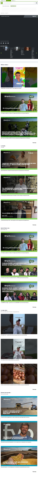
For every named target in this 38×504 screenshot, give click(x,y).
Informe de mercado (4, 394)
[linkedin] (6, 43)
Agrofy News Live (4, 229)
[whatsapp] (8, 43)
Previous (1, 55)
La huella (2, 147)
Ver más (35, 142)
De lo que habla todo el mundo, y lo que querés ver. (10, 311)
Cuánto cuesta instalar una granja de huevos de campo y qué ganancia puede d (33, 54)
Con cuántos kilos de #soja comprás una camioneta (22, 52)
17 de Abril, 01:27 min (22, 48)
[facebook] (1, 43)
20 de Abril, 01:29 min (11, 48)
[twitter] (3, 43)
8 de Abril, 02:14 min (33, 48)
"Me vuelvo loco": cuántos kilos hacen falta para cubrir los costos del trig (11, 54)
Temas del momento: (5, 6)
